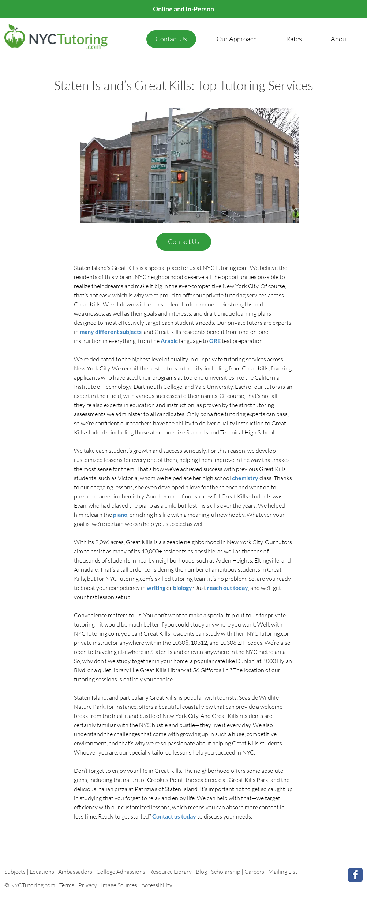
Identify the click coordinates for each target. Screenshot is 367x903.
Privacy (87, 885)
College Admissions (121, 871)
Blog (201, 871)
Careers (254, 871)
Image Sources (119, 885)
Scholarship (225, 871)
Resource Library (171, 871)
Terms (66, 885)
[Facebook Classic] (355, 875)
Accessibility (156, 885)
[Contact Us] (171, 39)
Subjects (15, 871)
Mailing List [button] (282, 871)
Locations (42, 871)
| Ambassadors (73, 871)
